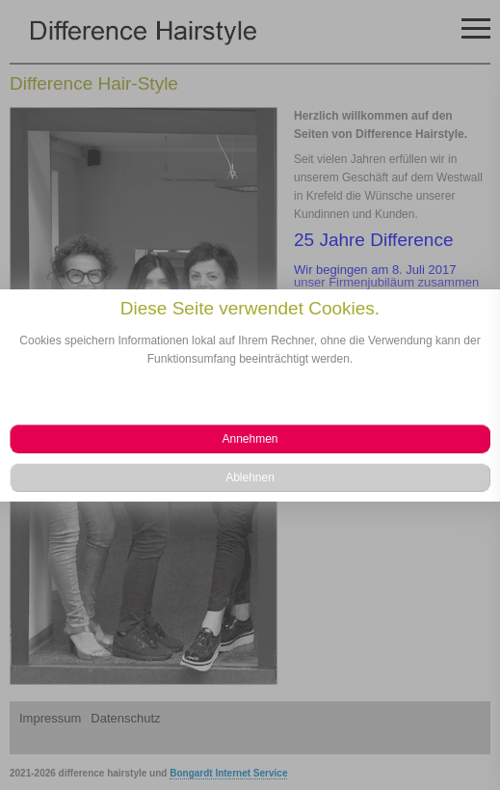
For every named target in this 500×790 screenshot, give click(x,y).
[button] (250, 438)
